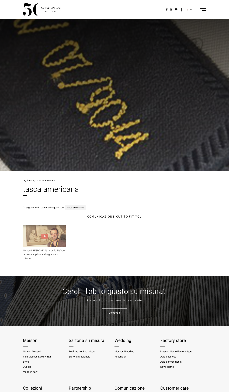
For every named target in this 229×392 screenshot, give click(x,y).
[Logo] (42, 9)
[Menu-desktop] (203, 9)
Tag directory (29, 180)
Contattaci (114, 313)
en (191, 9)
